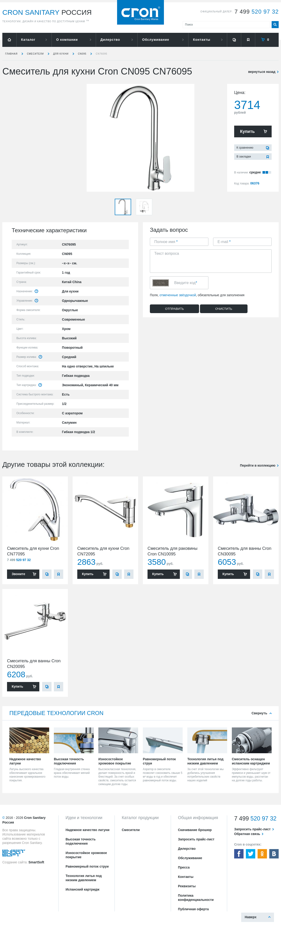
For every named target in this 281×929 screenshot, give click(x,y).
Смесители (35, 53)
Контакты (201, 39)
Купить (247, 131)
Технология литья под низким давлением (84, 878)
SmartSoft (36, 862)
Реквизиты (187, 886)
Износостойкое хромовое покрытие (86, 855)
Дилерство (110, 39)
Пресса (184, 867)
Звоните (18, 574)
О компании (67, 39)
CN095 (82, 53)
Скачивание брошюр (195, 830)
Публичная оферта (193, 909)
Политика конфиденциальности (196, 898)
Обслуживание (155, 39)
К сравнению (245, 147)
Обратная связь (247, 834)
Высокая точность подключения (81, 841)
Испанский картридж (82, 889)
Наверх (250, 917)
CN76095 (101, 53)
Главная (11, 53)
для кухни (61, 53)
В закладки (244, 156)
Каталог (28, 39)
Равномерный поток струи (87, 866)
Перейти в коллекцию (257, 465)
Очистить (223, 309)
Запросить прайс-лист (196, 839)
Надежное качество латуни (87, 830)
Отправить (174, 309)
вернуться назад (261, 72)
